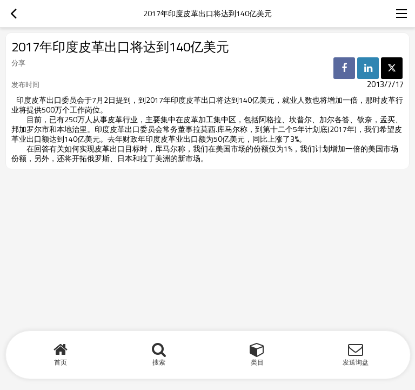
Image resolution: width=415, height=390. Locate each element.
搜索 (158, 362)
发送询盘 (356, 362)
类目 (257, 362)
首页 (60, 362)
